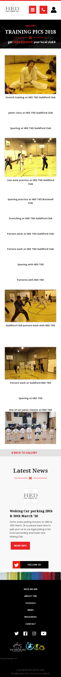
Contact (30, 623)
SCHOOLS (30, 603)
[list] (30, 518)
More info (20, 545)
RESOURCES (30, 616)
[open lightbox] (30, 428)
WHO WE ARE (30, 589)
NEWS (30, 609)
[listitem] (30, 518)
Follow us (34, 564)
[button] (32, 10)
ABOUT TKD (30, 596)
